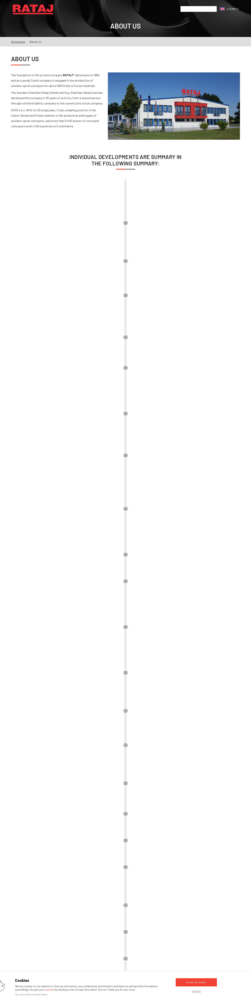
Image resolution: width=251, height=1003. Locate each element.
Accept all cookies (196, 982)
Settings (196, 991)
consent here (39, 994)
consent (49, 989)
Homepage (18, 41)
